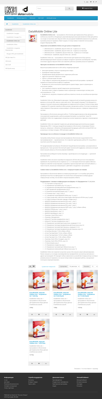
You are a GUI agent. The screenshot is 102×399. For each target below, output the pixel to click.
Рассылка (79, 386)
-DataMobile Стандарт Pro (13, 37)
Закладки (79, 384)
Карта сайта (31, 384)
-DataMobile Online (11, 44)
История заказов (82, 382)
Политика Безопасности (11, 384)
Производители (57, 380)
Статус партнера (9, 388)
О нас (6, 380)
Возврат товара (33, 382)
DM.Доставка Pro (22, 18)
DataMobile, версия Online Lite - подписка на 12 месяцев (86, 294)
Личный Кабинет (82, 380)
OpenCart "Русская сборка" (20, 395)
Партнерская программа (59, 384)
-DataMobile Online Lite (12, 41)
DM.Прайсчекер (51, 18)
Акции (54, 386)
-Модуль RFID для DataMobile (14, 54)
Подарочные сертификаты (60, 382)
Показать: (86, 266)
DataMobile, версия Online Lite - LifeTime (37, 342)
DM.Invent (32, 18)
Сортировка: (63, 266)
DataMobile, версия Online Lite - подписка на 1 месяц (37, 294)
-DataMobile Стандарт (12, 33)
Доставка (7, 382)
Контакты (31, 380)
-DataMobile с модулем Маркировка (12, 49)
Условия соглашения (10, 386)
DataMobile (10, 18)
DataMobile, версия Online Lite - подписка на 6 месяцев (62, 294)
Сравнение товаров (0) (48, 266)
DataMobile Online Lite (29, 24)
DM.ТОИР (41, 18)
